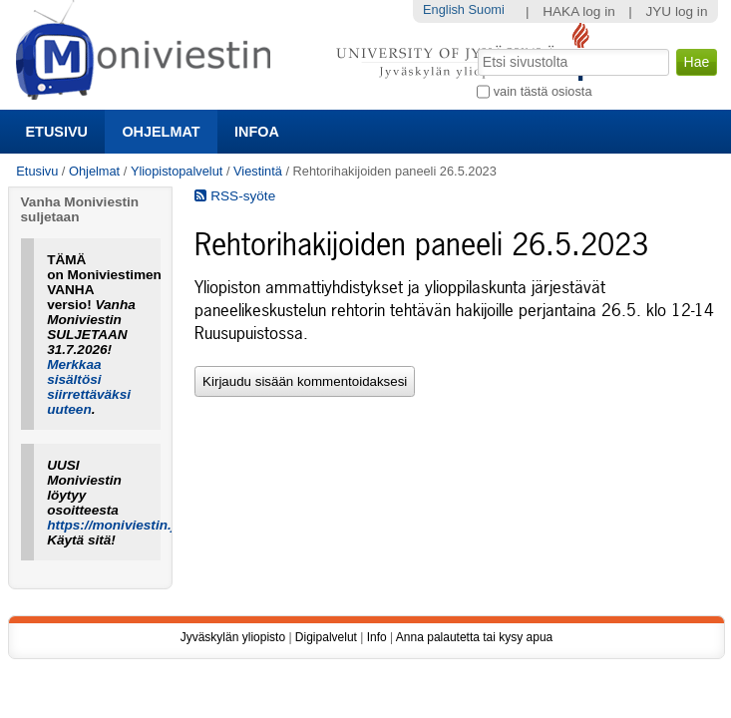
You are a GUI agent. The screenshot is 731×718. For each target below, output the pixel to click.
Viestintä (257, 171)
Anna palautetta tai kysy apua (474, 637)
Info (377, 637)
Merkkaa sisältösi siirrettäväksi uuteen (89, 387)
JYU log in (676, 11)
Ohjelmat (160, 132)
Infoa (256, 132)
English (444, 9)
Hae (476, 47)
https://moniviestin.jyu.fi (124, 525)
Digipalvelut (326, 637)
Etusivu (57, 132)
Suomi (487, 9)
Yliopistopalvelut (176, 171)
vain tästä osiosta (543, 91)
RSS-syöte (234, 195)
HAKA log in (579, 11)
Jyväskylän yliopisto (233, 637)
